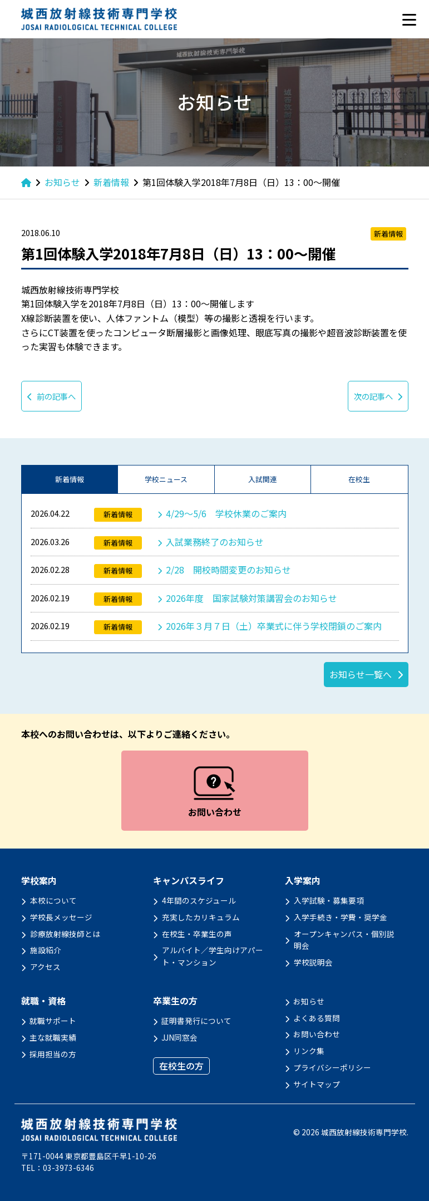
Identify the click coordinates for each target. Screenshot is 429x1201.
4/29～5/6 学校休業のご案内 (226, 513)
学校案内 (39, 880)
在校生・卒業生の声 (197, 933)
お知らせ (308, 1001)
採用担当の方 (52, 1054)
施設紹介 (45, 949)
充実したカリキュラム (201, 917)
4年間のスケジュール (199, 900)
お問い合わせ (316, 1034)
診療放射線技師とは (65, 933)
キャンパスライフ (188, 880)
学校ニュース (166, 479)
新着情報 (69, 479)
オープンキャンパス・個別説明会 (344, 940)
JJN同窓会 (179, 1037)
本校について (53, 900)
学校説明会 (313, 962)
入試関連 (262, 479)
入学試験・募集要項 (329, 900)
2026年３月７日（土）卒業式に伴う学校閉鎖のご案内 (274, 626)
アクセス (45, 966)
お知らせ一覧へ (360, 674)
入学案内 (302, 880)
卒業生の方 (175, 1001)
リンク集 (308, 1050)
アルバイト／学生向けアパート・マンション (212, 956)
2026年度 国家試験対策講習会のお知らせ (251, 598)
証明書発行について (196, 1020)
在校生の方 (181, 1065)
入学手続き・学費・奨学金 (340, 917)
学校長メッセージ (61, 917)
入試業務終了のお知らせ (215, 541)
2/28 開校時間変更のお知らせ (228, 569)
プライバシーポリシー (332, 1067)
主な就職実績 (52, 1037)
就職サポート (52, 1020)
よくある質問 (316, 1017)
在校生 (359, 479)
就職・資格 (43, 1001)
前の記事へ (51, 396)
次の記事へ (378, 396)
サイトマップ (316, 1084)
